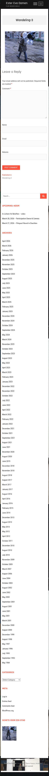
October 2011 (7, 541)
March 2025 (6, 302)
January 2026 (7, 255)
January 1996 (7, 649)
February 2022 (7, 419)
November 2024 (8, 321)
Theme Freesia (30, 763)
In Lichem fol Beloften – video (13, 214)
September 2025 (8, 274)
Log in (4, 696)
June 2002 (6, 592)
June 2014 (6, 513)
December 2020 (8, 452)
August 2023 (7, 358)
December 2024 (8, 316)
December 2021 (8, 428)
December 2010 (8, 545)
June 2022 (6, 405)
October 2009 (7, 564)
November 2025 (8, 264)
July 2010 (6, 555)
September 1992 (8, 658)
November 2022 (8, 391)
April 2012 (6, 536)
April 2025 (6, 297)
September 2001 (8, 602)
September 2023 (8, 353)
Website (5, 152)
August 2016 (7, 494)
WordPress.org (8, 710)
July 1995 (6, 653)
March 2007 (6, 569)
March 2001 (6, 620)
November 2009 (8, 559)
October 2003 (7, 583)
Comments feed (8, 706)
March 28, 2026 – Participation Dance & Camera (20, 218)
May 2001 (6, 616)
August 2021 (7, 442)
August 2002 (7, 588)
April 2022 (6, 410)
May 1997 (6, 644)
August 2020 (7, 456)
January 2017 (7, 489)
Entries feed (6, 701)
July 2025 (6, 283)
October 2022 (7, 396)
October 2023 (7, 349)
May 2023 (6, 363)
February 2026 (7, 250)
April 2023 (6, 367)
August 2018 (7, 475)
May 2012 (6, 531)
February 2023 (7, 377)
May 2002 (6, 597)
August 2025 (7, 278)
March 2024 (6, 339)
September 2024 (8, 330)
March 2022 (6, 414)
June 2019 (6, 461)
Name (4, 125)
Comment (6, 88)
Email (4, 139)
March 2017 (6, 484)
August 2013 (7, 522)
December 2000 (8, 625)
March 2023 (6, 372)
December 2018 (8, 466)
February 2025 (7, 307)
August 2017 (7, 480)
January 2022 (7, 424)
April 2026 (6, 241)
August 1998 (7, 639)
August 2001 (7, 606)
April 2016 (6, 499)
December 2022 (8, 386)
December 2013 (8, 517)
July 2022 (6, 400)
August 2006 (7, 574)
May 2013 (6, 527)
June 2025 (6, 288)
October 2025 (7, 269)
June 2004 (6, 578)
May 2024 (6, 335)
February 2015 (7, 508)
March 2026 (6, 246)
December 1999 (8, 634)
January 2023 (7, 382)
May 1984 (6, 663)
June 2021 (6, 447)
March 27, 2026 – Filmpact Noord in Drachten (19, 223)
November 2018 (8, 470)
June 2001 (6, 611)
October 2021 (7, 433)
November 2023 (8, 344)
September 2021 (8, 438)
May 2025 (6, 292)
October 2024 (7, 325)
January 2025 (7, 311)
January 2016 (7, 503)
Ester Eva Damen (16, 3)
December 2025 (8, 260)
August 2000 (7, 630)
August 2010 (7, 550)
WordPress (39, 763)
